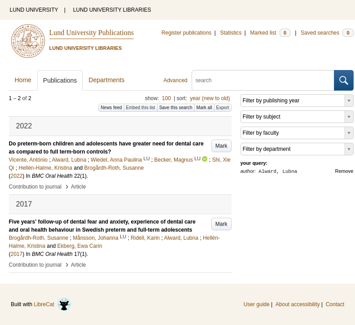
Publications (60, 80)
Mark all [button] (204, 107)
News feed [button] (111, 107)
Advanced (175, 80)
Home (23, 79)
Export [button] (222, 107)
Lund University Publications (91, 32)
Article (78, 187)
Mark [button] (221, 146)
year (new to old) (210, 98)
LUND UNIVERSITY (34, 10)
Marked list (270, 33)
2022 (17, 176)
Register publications (186, 33)
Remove (344, 171)
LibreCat (52, 304)
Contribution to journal (35, 187)
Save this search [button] (176, 107)
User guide (257, 304)
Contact (335, 304)
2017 (17, 254)
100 (166, 98)
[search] (263, 80)
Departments (106, 79)
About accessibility (298, 304)
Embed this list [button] (140, 107)
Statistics (230, 33)
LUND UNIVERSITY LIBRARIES (112, 10)
